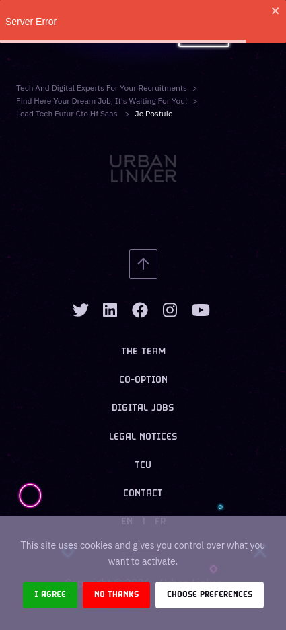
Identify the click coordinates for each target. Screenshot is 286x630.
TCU (143, 465)
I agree (50, 594)
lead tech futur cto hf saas (67, 113)
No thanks (116, 594)
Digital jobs (143, 408)
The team (143, 352)
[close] (276, 10)
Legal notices (143, 437)
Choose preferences (209, 594)
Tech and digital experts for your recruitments (101, 88)
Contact (143, 493)
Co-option (143, 380)
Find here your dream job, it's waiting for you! (101, 100)
